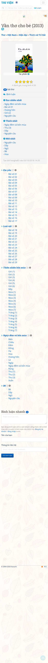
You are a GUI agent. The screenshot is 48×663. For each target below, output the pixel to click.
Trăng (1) (12, 406)
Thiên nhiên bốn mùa (14, 361)
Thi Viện (7, 2)
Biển (10, 433)
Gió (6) (11, 380)
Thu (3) (7, 173)
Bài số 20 (12, 330)
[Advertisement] (24, 39)
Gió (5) (11, 377)
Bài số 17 (12, 315)
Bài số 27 (12, 350)
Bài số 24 (12, 341)
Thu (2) (11, 468)
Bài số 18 (12, 324)
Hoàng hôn (9, 155)
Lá (9, 453)
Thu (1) (11, 465)
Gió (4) (11, 374)
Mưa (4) (12, 395)
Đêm (10, 439)
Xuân (10, 474)
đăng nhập (12, 525)
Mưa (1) (12, 386)
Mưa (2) (12, 389)
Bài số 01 (8, 152)
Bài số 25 (12, 344)
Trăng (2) (12, 409)
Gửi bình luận (7, 550)
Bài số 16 (12, 312)
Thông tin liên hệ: (9, 539)
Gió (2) (7, 158)
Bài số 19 (12, 327)
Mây (10, 383)
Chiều (11, 436)
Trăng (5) (12, 418)
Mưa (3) (12, 392)
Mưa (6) (12, 400)
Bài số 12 (12, 300)
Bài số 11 (12, 297)
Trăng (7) (12, 424)
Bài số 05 (12, 279)
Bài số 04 (12, 276)
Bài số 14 (12, 306)
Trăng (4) (12, 415)
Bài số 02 (12, 271)
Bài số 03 (12, 274)
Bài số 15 (12, 309)
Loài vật (7, 320)
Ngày (10, 456)
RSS (44, 661)
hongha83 (14, 206)
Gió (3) (11, 371)
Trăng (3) (12, 412)
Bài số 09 (12, 291)
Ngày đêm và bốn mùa (15, 149)
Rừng (11, 462)
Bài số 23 (12, 338)
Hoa (6, 200)
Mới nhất (9, 184)
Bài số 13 (12, 303)
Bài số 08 (12, 288)
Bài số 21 (12, 333)
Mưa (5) (12, 397)
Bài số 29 (12, 356)
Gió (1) (11, 365)
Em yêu (7, 264)
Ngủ (6, 194)
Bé (5, 197)
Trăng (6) (12, 421)
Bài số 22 (12, 336)
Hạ (9, 445)
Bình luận (10, 140)
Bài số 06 (12, 282)
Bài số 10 (12, 294)
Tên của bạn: (6, 529)
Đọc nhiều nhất (12, 146)
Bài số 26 (12, 347)
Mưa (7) (12, 403)
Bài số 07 (12, 285)
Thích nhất (10, 167)
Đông (11, 442)
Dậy (6, 176)
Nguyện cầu (10, 161)
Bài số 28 (12, 353)
